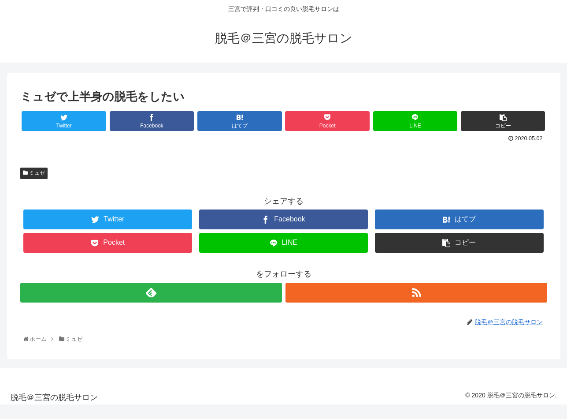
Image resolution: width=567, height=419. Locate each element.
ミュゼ (34, 173)
